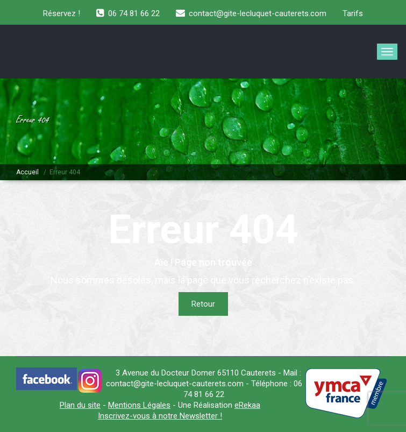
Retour (203, 304)
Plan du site (80, 405)
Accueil (27, 172)
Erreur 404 (64, 172)
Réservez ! (61, 13)
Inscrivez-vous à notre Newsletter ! (160, 416)
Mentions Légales (139, 405)
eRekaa (247, 405)
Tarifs (353, 13)
